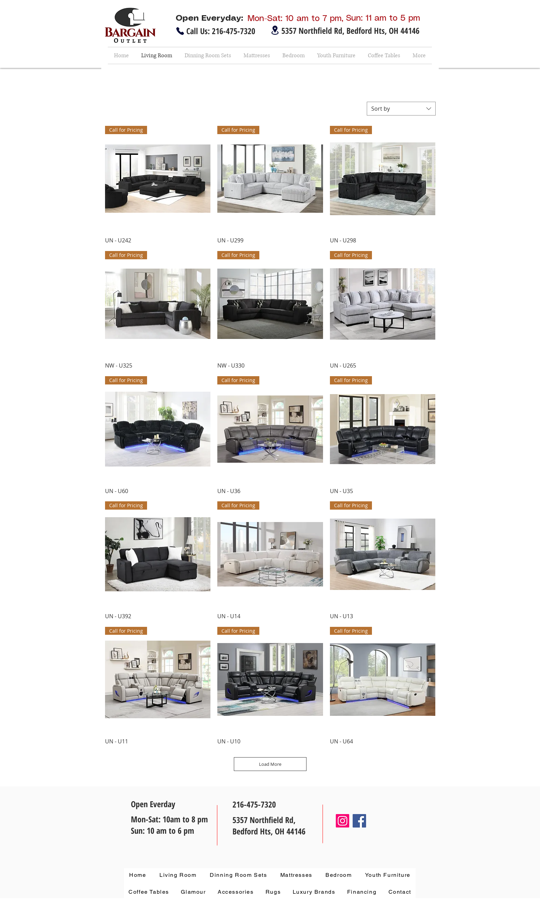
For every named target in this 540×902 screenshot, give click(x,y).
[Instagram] (342, 821)
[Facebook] (359, 821)
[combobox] (401, 109)
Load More (270, 764)
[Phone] (180, 31)
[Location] (274, 30)
